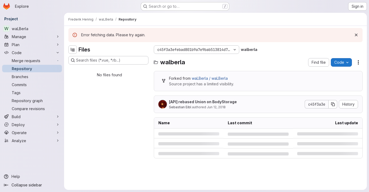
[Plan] (32, 44)
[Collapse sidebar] (32, 185)
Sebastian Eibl (180, 107)
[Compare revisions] (32, 108)
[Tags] (32, 92)
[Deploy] (32, 124)
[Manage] (32, 36)
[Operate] (32, 132)
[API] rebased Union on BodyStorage (203, 101)
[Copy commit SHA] (333, 104)
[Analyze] (32, 140)
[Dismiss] (356, 35)
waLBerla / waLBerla (210, 78)
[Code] (32, 52)
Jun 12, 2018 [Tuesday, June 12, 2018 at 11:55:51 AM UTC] (216, 107)
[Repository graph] (32, 100)
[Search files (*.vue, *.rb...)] (108, 60)
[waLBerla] (32, 28)
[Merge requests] (32, 60)
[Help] (32, 176)
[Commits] (32, 84)
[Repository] (32, 68)
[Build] (32, 116)
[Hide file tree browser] (72, 49)
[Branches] (32, 76)
